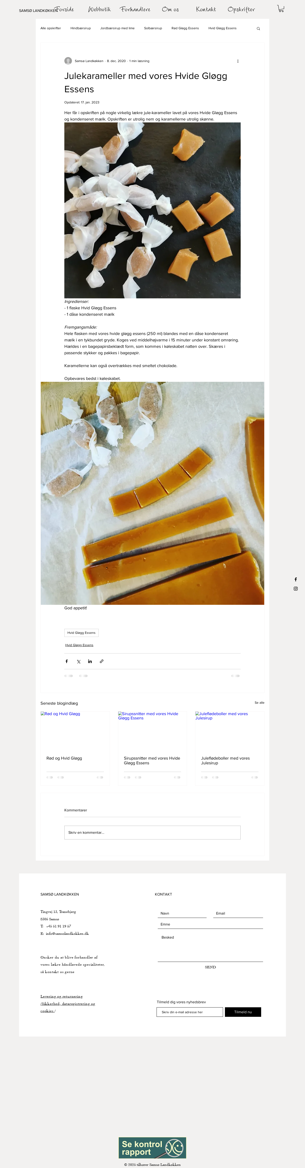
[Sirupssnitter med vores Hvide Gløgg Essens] (152, 731)
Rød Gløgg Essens (185, 28)
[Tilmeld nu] (243, 1012)
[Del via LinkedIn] (90, 661)
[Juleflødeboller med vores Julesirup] (229, 731)
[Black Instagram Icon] (295, 588)
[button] (281, 8)
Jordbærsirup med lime (117, 28)
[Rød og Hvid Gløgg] (75, 731)
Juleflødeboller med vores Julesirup (225, 760)
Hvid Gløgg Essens (222, 28)
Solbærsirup (153, 28)
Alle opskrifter (51, 28)
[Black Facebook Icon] (295, 579)
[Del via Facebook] (66, 661)
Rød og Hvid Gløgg (64, 758)
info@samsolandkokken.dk (67, 933)
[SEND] (210, 967)
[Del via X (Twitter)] (78, 661)
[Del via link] (101, 661)
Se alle (259, 702)
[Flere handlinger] (238, 61)
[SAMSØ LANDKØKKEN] (42, 10)
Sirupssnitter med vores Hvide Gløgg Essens (152, 760)
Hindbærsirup (81, 28)
